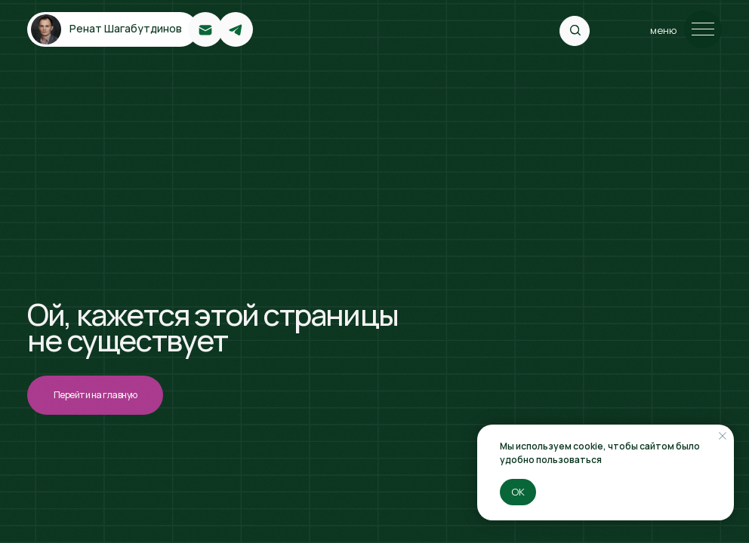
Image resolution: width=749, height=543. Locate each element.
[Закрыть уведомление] (722, 435)
